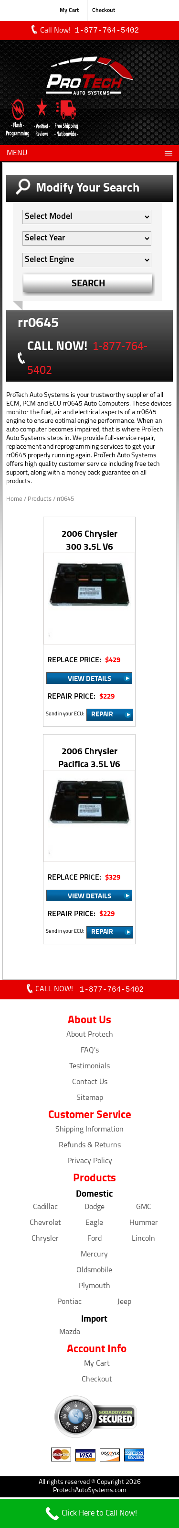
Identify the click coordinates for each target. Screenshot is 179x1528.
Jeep (124, 1304)
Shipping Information (89, 1131)
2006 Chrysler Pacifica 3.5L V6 (89, 758)
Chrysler (45, 1241)
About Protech (89, 1037)
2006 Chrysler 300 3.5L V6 (89, 541)
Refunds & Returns (90, 1147)
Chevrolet (45, 1225)
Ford (94, 1241)
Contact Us (89, 1084)
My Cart (69, 10)
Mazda (69, 1334)
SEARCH (88, 284)
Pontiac (69, 1304)
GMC (143, 1209)
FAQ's (90, 1052)
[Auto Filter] (86, 218)
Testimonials (89, 1068)
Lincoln (143, 1241)
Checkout (103, 10)
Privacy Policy (89, 1163)
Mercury (94, 1256)
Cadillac (45, 1209)
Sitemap (89, 1100)
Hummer (143, 1225)
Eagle (94, 1225)
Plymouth (94, 1288)
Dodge (94, 1209)
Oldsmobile (94, 1272)
